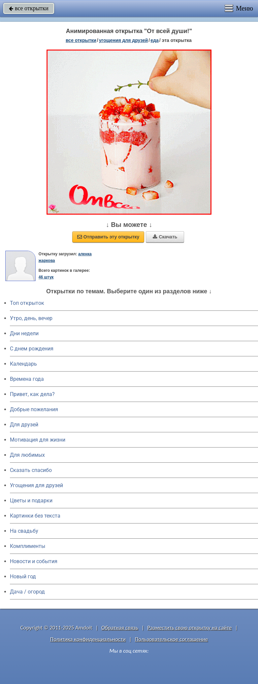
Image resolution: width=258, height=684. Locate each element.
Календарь (23, 364)
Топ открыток (27, 303)
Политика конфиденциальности (88, 639)
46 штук (46, 277)
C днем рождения (31, 348)
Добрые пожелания (34, 409)
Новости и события (33, 561)
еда (154, 40)
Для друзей (24, 424)
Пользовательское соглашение (171, 639)
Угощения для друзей (36, 485)
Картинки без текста (35, 516)
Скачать (165, 236)
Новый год (23, 576)
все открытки (28, 8)
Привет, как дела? (32, 394)
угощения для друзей (123, 40)
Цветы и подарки (31, 500)
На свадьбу (24, 531)
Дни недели (24, 333)
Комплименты (27, 546)
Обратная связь (119, 627)
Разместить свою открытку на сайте (189, 627)
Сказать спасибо (31, 470)
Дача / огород (27, 592)
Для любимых (27, 455)
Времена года (27, 379)
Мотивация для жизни (37, 440)
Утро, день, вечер (31, 318)
